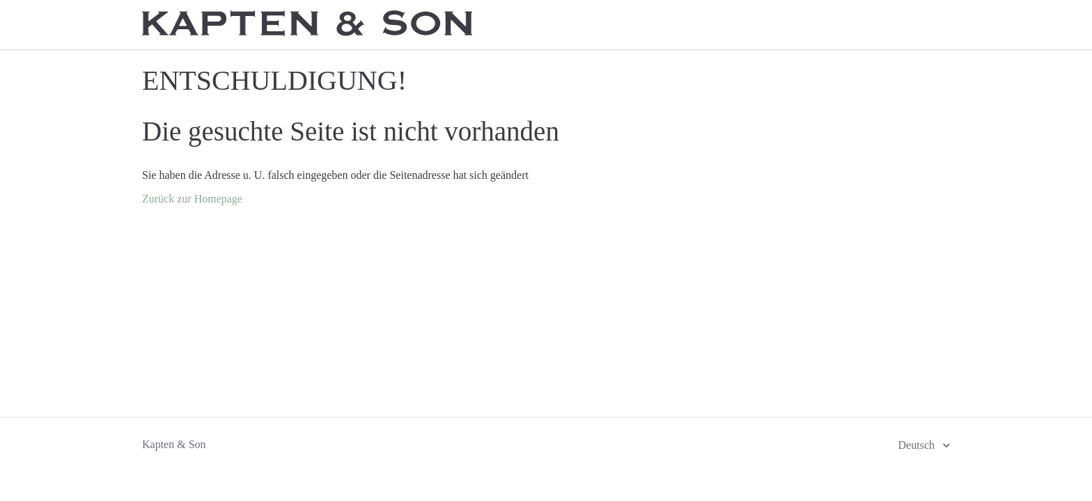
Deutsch (917, 445)
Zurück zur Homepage (192, 199)
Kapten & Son (174, 444)
